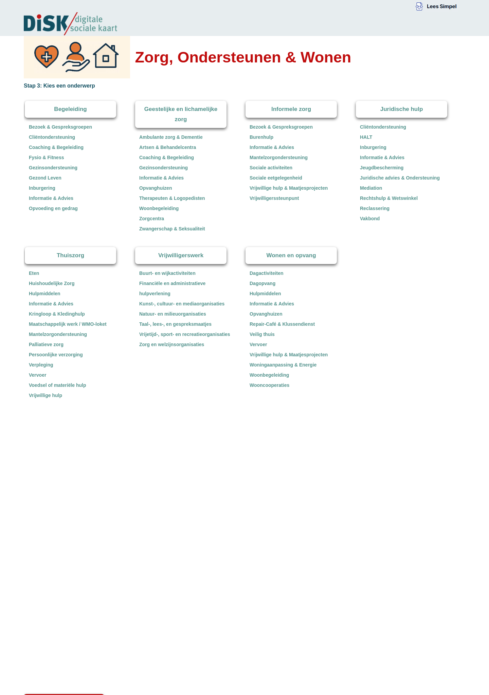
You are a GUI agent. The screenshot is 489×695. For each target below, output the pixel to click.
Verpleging (41, 365)
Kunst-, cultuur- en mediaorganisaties (181, 303)
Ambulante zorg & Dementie (171, 137)
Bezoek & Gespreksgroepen (60, 127)
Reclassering (375, 208)
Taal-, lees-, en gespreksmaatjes (175, 324)
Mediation (371, 188)
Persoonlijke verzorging (56, 354)
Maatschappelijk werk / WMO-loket (68, 324)
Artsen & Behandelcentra (167, 147)
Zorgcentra (151, 218)
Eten (34, 273)
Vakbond (370, 218)
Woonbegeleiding (159, 208)
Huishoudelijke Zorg (52, 283)
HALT (366, 137)
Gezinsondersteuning (53, 167)
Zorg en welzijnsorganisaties (171, 344)
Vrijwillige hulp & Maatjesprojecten (289, 188)
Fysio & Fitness (46, 157)
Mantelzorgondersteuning (279, 157)
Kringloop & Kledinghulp (57, 314)
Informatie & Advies (51, 198)
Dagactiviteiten (267, 273)
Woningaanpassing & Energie (283, 365)
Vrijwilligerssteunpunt (274, 198)
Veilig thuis (262, 334)
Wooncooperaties (269, 385)
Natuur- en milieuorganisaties (172, 314)
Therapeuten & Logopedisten (172, 198)
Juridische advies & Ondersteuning (400, 178)
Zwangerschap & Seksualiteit (172, 228)
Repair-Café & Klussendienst (282, 324)
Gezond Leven (45, 178)
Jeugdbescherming (381, 167)
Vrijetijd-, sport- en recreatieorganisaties (184, 334)
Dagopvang (262, 283)
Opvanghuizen (155, 188)
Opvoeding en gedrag (53, 208)
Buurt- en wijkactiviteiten (167, 273)
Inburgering (42, 188)
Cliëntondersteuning (52, 137)
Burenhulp (261, 137)
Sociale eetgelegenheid (276, 178)
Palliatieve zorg (46, 344)
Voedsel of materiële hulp (57, 385)
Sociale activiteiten (271, 167)
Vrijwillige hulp (45, 395)
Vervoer (37, 375)
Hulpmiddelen (44, 293)
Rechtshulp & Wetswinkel (389, 198)
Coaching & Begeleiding (56, 147)
